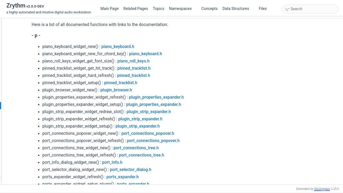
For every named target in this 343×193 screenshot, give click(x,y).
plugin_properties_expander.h (196, 97)
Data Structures (237, 8)
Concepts (209, 8)
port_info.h (152, 162)
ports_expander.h (162, 177)
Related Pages (136, 8)
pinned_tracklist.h (173, 68)
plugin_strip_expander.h (188, 111)
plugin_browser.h (156, 90)
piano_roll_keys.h (173, 61)
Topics (158, 8)
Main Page (109, 8)
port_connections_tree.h (176, 148)
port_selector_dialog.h (170, 169)
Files (265, 8)
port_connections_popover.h (187, 133)
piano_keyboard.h (157, 46)
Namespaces (182, 8)
